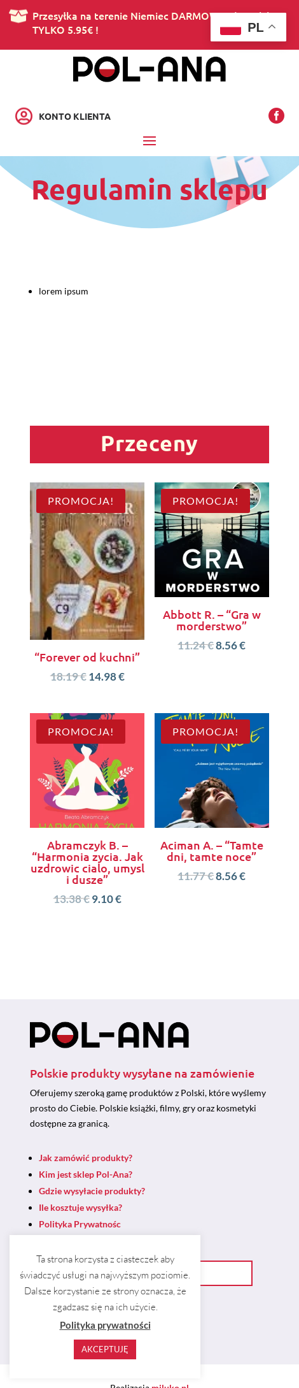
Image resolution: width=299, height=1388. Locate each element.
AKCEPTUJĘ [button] (105, 1349)
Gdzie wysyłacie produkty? (92, 1190)
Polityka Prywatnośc (80, 1223)
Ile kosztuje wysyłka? (80, 1207)
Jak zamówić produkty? (85, 1157)
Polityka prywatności (105, 1325)
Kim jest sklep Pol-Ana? (85, 1174)
